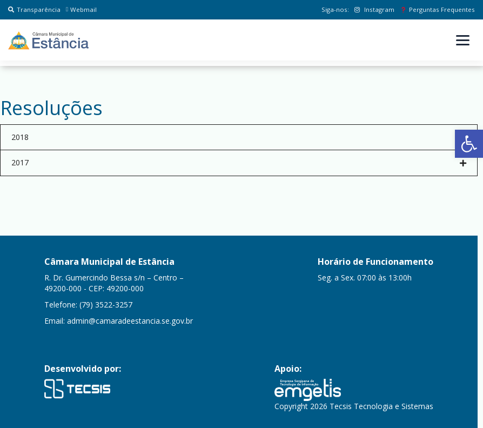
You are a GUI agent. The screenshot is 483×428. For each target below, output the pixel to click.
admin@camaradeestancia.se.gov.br (130, 321)
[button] (469, 144)
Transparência (34, 9)
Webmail (81, 9)
